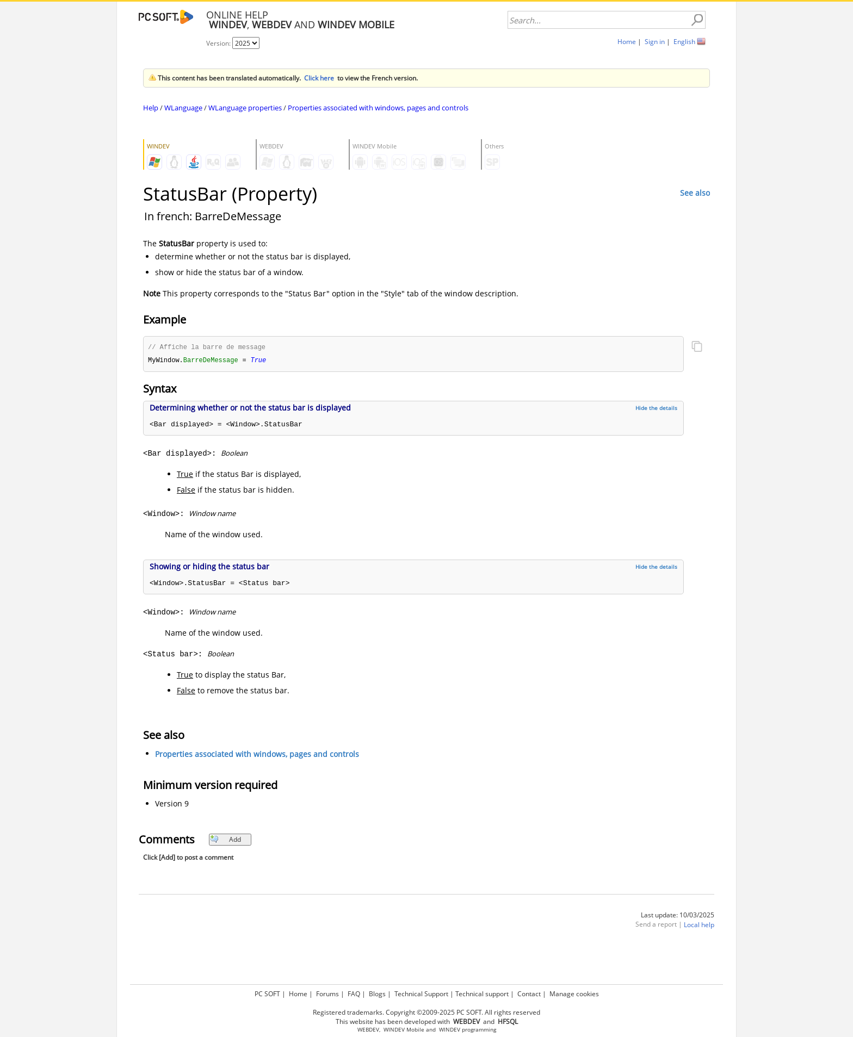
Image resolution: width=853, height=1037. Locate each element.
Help (150, 108)
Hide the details (656, 409)
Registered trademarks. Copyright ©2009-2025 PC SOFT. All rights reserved (426, 1012)
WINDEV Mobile (404, 1029)
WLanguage (183, 108)
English (684, 41)
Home (626, 41)
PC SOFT (267, 993)
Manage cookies (574, 993)
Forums (327, 993)
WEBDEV (368, 1029)
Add (225, 840)
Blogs (377, 993)
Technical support (482, 993)
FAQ (354, 993)
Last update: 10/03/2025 (677, 916)
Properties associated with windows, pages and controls (378, 108)
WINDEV (449, 1029)
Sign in (655, 41)
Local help (699, 925)
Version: (219, 43)
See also (695, 193)
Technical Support (421, 993)
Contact (529, 993)
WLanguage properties (245, 108)
